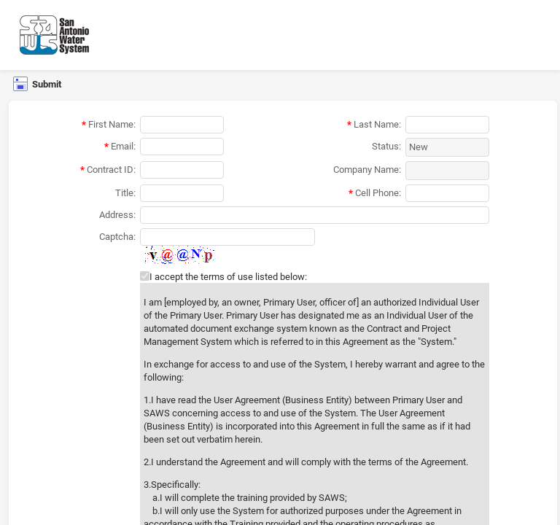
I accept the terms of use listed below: (228, 277)
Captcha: (117, 236)
